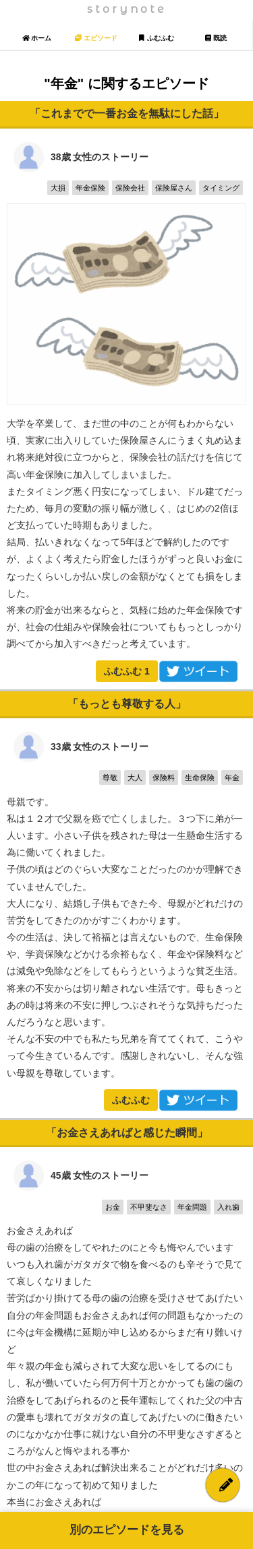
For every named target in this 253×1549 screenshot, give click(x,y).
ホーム (36, 38)
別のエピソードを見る (126, 1529)
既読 (215, 38)
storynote (127, 9)
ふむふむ (127, 671)
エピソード (96, 38)
